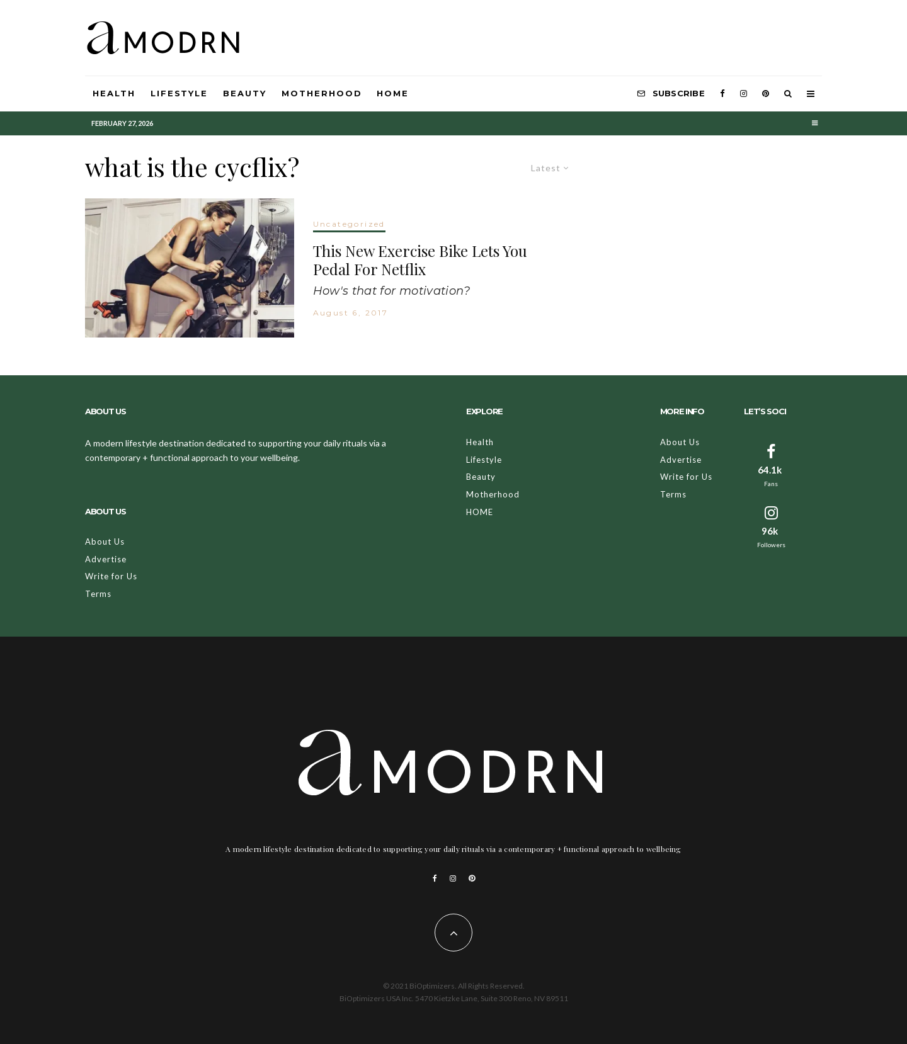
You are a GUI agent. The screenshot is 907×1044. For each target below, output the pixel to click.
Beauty (244, 93)
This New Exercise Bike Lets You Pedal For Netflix (420, 260)
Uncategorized (349, 224)
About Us (105, 541)
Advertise (106, 559)
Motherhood (322, 93)
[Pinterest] (766, 93)
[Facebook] (722, 93)
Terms (98, 594)
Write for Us (111, 576)
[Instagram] (744, 93)
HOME (393, 93)
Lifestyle (179, 93)
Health (114, 93)
